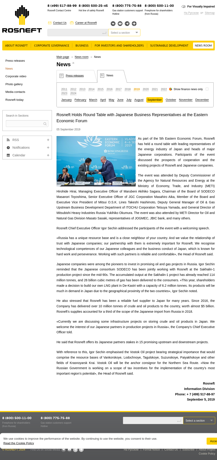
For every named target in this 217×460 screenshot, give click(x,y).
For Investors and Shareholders (119, 45)
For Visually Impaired (201, 6)
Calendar (18, 155)
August (138, 99)
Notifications (21, 147)
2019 (137, 89)
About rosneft (16, 45)
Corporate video (15, 76)
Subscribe (188, 449)
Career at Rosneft (86, 22)
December (202, 99)
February (80, 99)
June (120, 99)
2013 (82, 89)
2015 (100, 89)
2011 (64, 89)
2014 (91, 89)
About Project (207, 449)
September (154, 99)
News (9, 68)
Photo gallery (14, 84)
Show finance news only (188, 89)
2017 (119, 89)
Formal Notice (151, 449)
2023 (64, 93)
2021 (155, 89)
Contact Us (59, 22)
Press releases (15, 60)
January (66, 99)
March (93, 99)
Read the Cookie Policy (18, 443)
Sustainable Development (169, 45)
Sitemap (210, 12)
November (186, 99)
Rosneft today (14, 99)
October (171, 99)
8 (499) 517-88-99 (62, 6)
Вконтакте (113, 23)
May (111, 99)
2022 (164, 89)
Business (81, 45)
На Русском (191, 12)
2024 (73, 93)
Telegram (127, 23)
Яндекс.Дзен (134, 23)
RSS (15, 140)
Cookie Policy (207, 453)
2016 (109, 89)
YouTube (120, 23)
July (129, 99)
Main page (63, 57)
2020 (146, 89)
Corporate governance (51, 45)
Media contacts (15, 92)
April (103, 99)
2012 (73, 89)
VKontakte (63, 449)
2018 (128, 89)
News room (203, 45)
